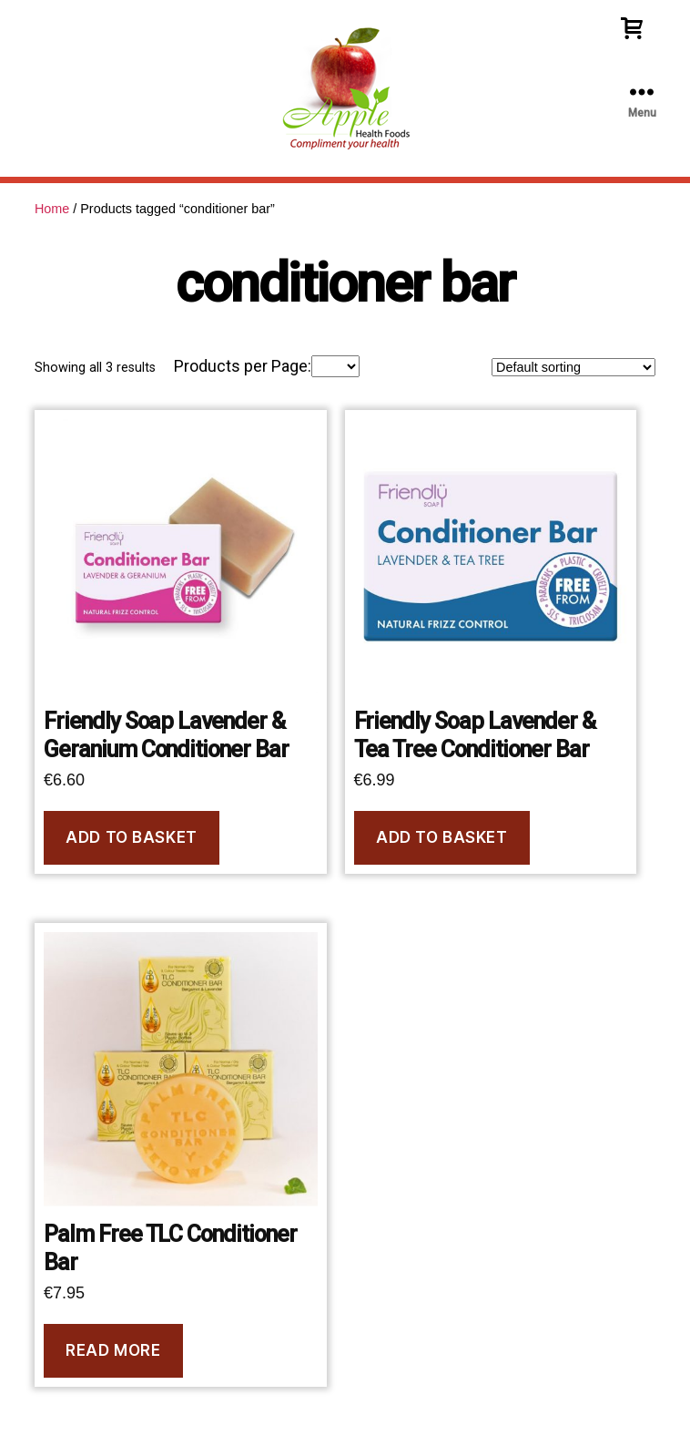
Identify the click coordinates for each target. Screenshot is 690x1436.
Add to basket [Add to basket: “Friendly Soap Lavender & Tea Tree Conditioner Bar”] (441, 837)
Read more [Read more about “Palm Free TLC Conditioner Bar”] (113, 1350)
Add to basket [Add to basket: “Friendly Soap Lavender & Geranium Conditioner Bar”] (131, 837)
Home (52, 208)
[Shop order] (573, 367)
